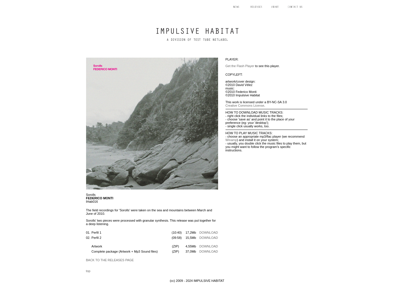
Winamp (231, 140)
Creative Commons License (245, 105)
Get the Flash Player (240, 66)
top (88, 271)
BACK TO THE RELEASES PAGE (110, 260)
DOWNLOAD (208, 232)
